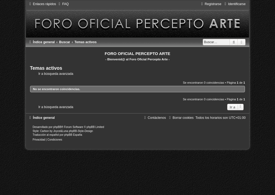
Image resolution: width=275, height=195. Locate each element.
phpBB (57, 127)
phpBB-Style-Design (81, 131)
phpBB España (73, 134)
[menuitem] (63, 4)
